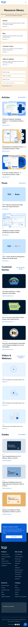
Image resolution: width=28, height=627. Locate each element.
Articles (3, 587)
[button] (14, 536)
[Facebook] (15, 624)
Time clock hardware (6, 563)
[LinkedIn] (17, 624)
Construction (18, 574)
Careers (17, 592)
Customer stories (5, 590)
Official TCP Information (20, 596)
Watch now (5, 64)
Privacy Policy (17, 621)
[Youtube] (19, 624)
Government (18, 559)
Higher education (19, 556)
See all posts (22, 183)
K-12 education (18, 554)
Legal (9, 621)
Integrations (4, 565)
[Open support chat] (25, 624)
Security (12, 621)
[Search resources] (14, 83)
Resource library (5, 585)
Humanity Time (4, 561)
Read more (5, 26)
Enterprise (17, 578)
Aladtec (3, 559)
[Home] (4, 547)
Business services (19, 570)
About (16, 585)
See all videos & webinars (21, 356)
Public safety (18, 561)
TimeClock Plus (5, 554)
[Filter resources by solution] (14, 72)
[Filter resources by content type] (14, 79)
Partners (17, 587)
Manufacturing (18, 572)
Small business (18, 576)
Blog (2, 592)
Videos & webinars (5, 596)
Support (17, 594)
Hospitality (17, 563)
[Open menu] (26, 2)
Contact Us (17, 590)
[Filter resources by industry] (14, 75)
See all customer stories (20, 268)
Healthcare (17, 567)
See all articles (21, 97)
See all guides (21, 434)
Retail (16, 565)
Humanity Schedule (5, 556)
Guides (3, 594)
